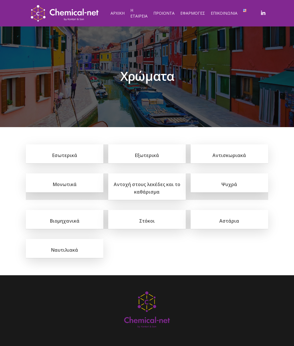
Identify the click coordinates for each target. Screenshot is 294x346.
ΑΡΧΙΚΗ (118, 13)
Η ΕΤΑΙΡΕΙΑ (139, 13)
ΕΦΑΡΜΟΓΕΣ (192, 13)
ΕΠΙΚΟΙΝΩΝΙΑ (224, 13)
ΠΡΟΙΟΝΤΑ (164, 13)
